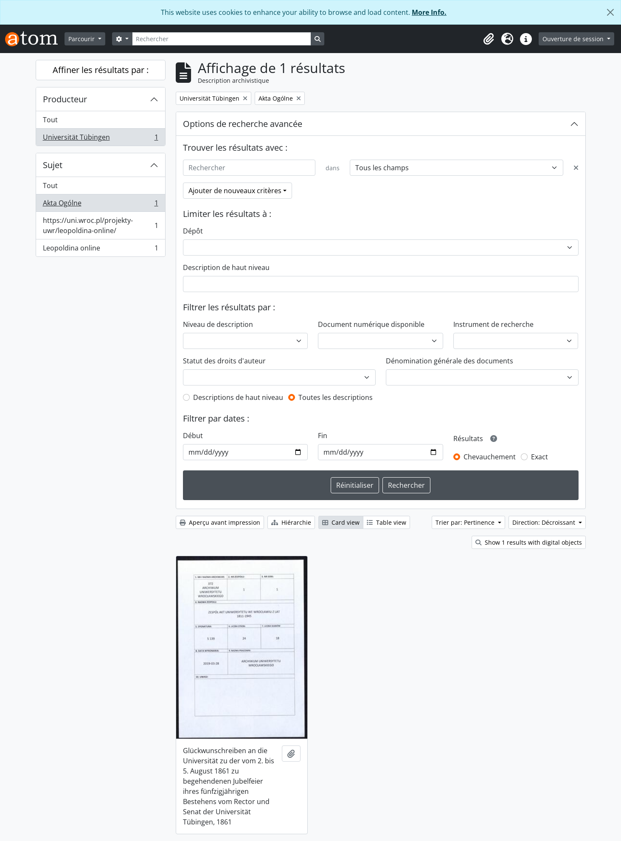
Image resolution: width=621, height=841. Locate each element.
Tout (50, 119)
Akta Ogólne (100, 205)
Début (193, 435)
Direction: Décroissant (544, 522)
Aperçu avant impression (220, 522)
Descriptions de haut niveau (238, 397)
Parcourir (82, 39)
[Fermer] (610, 12)
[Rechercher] (221, 38)
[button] (488, 39)
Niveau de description (218, 324)
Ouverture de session (573, 39)
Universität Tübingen (100, 139)
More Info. (429, 12)
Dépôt (193, 231)
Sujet (52, 165)
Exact (539, 456)
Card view (341, 522)
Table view (386, 522)
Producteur (65, 99)
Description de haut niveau (226, 267)
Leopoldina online (100, 249)
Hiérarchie (291, 522)
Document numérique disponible (371, 324)
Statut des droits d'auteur (224, 361)
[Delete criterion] (576, 168)
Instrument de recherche (493, 324)
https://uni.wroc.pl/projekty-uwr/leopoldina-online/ (100, 225)
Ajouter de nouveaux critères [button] (234, 190)
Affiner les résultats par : (101, 70)
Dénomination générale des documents (449, 361)
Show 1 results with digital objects (528, 542)
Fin (322, 435)
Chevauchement (490, 456)
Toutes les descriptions (335, 397)
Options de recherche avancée (242, 123)
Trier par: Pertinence (466, 522)
